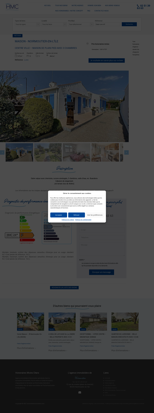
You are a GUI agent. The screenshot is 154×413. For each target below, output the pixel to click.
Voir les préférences (95, 215)
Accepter (58, 215)
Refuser (77, 215)
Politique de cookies (68, 220)
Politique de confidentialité (83, 220)
